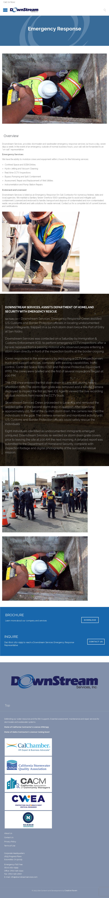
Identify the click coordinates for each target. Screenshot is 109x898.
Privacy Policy (10, 842)
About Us (8, 833)
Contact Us (8, 837)
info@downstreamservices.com (24, 877)
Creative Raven (71, 890)
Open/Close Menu (5, 10)
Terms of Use (9, 846)
